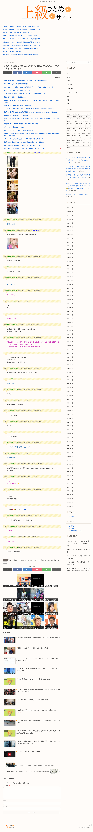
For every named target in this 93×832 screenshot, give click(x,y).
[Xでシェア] (7, 72)
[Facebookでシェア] (17, 72)
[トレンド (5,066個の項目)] (82, 136)
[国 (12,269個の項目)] (74, 119)
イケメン (11, 560)
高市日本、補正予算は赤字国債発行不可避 (78, 551)
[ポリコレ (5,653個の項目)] (87, 131)
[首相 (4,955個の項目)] (68, 138)
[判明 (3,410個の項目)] (68, 145)
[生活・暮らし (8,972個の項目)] (86, 121)
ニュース (23, 560)
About (89, 827)
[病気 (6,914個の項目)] (88, 126)
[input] (78, 62)
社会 (5, 562)
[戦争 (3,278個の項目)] (78, 145)
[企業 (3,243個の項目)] (83, 145)
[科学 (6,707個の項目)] (69, 128)
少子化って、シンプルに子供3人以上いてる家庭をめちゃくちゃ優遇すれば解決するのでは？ (78, 160)
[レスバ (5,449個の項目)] (73, 133)
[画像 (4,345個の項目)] (68, 140)
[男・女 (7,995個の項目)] (78, 124)
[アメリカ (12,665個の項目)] (69, 119)
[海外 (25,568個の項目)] (82, 114)
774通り (71, 526)
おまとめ (71, 516)
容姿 (34, 560)
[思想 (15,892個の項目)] (81, 116)
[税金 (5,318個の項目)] (88, 133)
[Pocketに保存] (37, 72)
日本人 (44, 560)
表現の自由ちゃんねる (75, 531)
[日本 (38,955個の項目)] (77, 114)
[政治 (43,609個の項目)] (73, 114)
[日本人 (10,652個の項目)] (76, 121)
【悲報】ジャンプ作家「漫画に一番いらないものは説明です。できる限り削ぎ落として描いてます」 (78, 169)
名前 (4, 803)
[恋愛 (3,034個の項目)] (78, 147)
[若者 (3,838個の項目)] (73, 143)
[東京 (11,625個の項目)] (88, 119)
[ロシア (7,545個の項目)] (88, 124)
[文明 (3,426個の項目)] (88, 143)
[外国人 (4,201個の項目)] (88, 140)
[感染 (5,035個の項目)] (88, 136)
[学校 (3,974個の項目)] (68, 143)
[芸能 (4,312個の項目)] (73, 140)
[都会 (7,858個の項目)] (83, 124)
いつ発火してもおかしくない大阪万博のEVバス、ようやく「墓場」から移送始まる (78, 543)
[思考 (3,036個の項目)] (88, 145)
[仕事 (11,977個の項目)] (79, 119)
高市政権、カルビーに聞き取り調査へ (77, 194)
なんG (5, 560)
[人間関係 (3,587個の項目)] (83, 143)
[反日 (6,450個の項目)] (75, 128)
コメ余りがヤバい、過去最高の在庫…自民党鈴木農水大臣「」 (78, 557)
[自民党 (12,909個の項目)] (87, 116)
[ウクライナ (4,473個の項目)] (87, 138)
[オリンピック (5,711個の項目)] (79, 131)
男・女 (57, 560)
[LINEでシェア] (46, 72)
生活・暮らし (50, 560)
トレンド (17, 560)
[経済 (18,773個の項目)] (69, 116)
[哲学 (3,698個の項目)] (77, 143)
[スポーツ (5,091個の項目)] (75, 136)
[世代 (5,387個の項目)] (79, 133)
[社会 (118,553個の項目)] (68, 114)
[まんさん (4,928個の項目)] (74, 138)
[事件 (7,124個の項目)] (83, 126)
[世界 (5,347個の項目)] (83, 133)
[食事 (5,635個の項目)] (68, 133)
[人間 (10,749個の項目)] (69, 121)
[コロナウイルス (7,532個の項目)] (70, 126)
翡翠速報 (71, 528)
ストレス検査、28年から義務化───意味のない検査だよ (78, 563)
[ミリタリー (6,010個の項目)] (70, 131)
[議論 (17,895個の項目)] (75, 116)
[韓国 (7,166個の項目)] (78, 126)
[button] (56, 72)
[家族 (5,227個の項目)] (68, 136)
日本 (39, 560)
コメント (6, 785)
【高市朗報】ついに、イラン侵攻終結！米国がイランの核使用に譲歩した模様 (78, 569)
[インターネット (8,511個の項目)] (70, 124)
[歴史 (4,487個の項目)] (80, 138)
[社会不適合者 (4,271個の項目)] (80, 140)
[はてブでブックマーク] (27, 72)
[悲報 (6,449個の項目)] (81, 128)
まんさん (29, 560)
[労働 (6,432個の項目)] (88, 128)
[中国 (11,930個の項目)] (83, 119)
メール (5, 808)
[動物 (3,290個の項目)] (73, 145)
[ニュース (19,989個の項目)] (88, 114)
